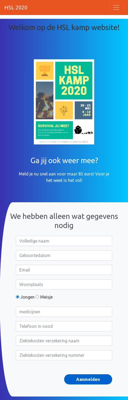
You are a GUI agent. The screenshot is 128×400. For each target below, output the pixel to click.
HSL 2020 (15, 7)
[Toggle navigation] (116, 7)
